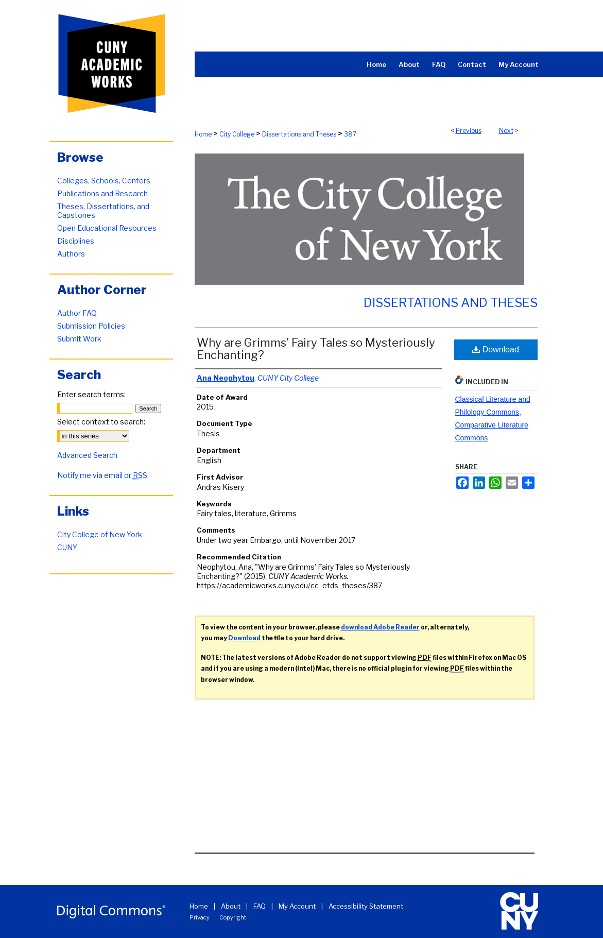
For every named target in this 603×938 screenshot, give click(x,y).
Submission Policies (91, 325)
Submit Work (79, 338)
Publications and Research (102, 193)
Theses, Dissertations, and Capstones (103, 210)
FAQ (259, 906)
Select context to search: (101, 421)
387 (350, 134)
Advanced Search (87, 455)
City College (236, 134)
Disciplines (75, 240)
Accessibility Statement (366, 906)
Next (506, 130)
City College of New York (99, 534)
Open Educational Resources (107, 228)
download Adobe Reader (380, 627)
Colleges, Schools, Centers (103, 180)
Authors (71, 253)
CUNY (67, 547)
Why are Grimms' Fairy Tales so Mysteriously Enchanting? (316, 349)
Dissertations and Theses (299, 134)
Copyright (232, 917)
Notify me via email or (102, 475)
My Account (297, 906)
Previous (468, 130)
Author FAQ (77, 313)
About (230, 906)
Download (495, 349)
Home (203, 134)
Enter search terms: (91, 394)
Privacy (199, 917)
